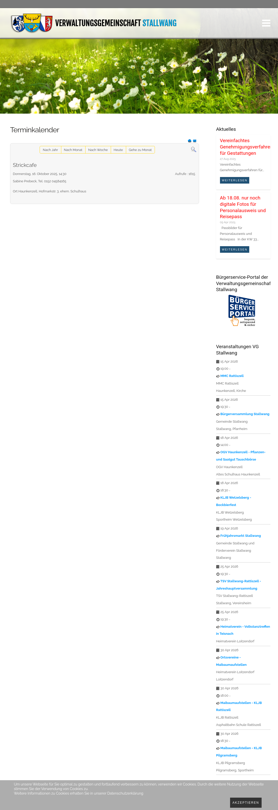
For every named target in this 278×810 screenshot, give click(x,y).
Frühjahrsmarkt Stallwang (240, 536)
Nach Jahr (50, 150)
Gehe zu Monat (140, 150)
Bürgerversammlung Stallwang (245, 414)
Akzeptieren (246, 802)
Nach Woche (98, 150)
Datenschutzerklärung (125, 793)
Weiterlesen (234, 180)
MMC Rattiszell (232, 376)
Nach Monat (73, 150)
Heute (118, 150)
